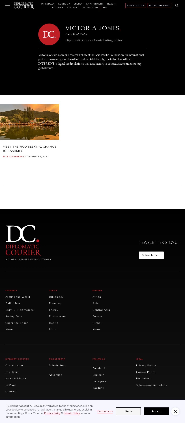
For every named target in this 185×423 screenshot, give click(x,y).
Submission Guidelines (152, 385)
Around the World (17, 296)
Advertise (55, 374)
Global (97, 322)
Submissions (57, 365)
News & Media (15, 378)
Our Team (11, 372)
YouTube (98, 388)
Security (73, 7)
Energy (78, 4)
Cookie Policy (146, 372)
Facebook (99, 368)
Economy (64, 4)
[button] (175, 411)
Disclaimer (143, 378)
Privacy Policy (146, 365)
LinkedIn (98, 374)
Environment (95, 4)
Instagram (99, 381)
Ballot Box (12, 303)
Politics (57, 7)
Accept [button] (156, 411)
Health (112, 4)
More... (10, 329)
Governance (16, 157)
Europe (97, 316)
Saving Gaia (13, 316)
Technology (90, 7)
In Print (10, 385)
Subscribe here (151, 255)
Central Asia (101, 309)
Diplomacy (48, 4)
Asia (5, 157)
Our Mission (14, 365)
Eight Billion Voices (19, 309)
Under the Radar (16, 322)
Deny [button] (128, 411)
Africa (96, 296)
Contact (11, 391)
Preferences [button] (105, 411)
